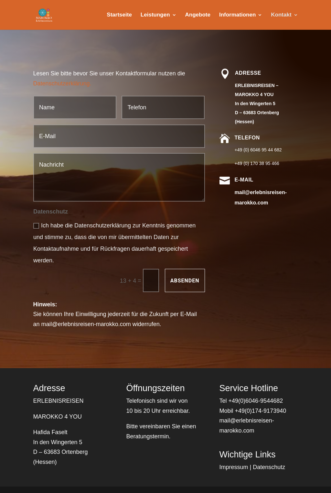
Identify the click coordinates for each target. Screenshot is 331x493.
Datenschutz (269, 467)
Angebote (197, 15)
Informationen (237, 15)
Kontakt (281, 15)
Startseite (119, 15)
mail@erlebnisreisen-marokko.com (86, 324)
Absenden (184, 281)
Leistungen (155, 15)
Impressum (233, 467)
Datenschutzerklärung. (62, 83)
